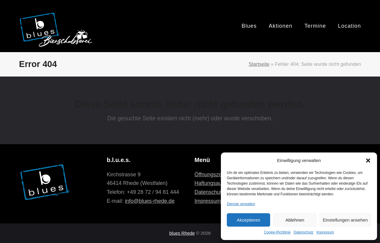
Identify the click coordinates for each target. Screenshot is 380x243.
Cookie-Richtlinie (277, 232)
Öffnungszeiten (212, 174)
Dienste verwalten (241, 204)
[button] (368, 160)
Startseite (258, 64)
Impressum (325, 232)
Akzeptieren (248, 219)
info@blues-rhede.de (150, 201)
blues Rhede (182, 233)
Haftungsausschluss (218, 183)
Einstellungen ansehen (345, 219)
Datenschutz (304, 232)
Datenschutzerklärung (220, 192)
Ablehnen (294, 219)
